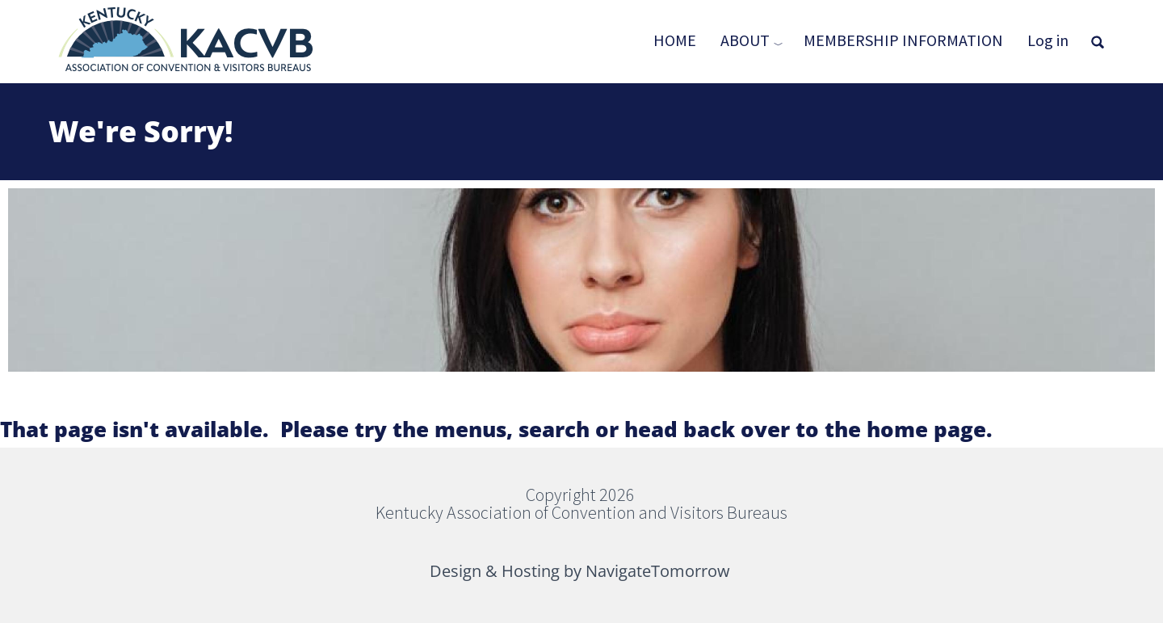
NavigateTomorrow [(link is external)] (659, 571)
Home (674, 40)
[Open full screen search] (1098, 42)
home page (926, 429)
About (745, 40)
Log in (1048, 40)
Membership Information (903, 40)
